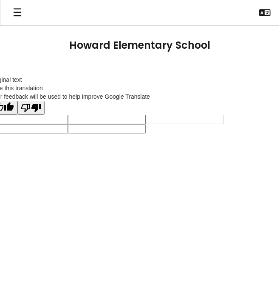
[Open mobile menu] (17, 12)
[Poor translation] (31, 108)
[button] (265, 12)
